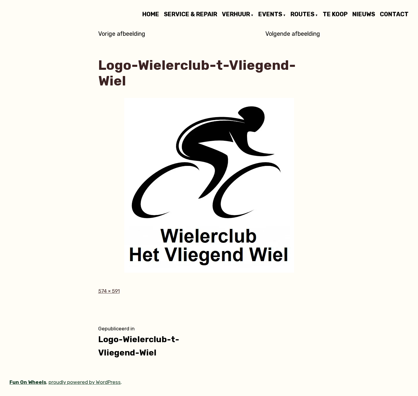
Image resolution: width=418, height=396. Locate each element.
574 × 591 (109, 291)
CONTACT (394, 14)
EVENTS (270, 14)
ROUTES (302, 14)
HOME (150, 14)
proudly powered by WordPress (85, 382)
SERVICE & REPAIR (190, 14)
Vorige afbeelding (121, 33)
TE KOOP (335, 14)
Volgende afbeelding (292, 33)
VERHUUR (236, 14)
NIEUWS (363, 14)
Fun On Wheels (27, 382)
